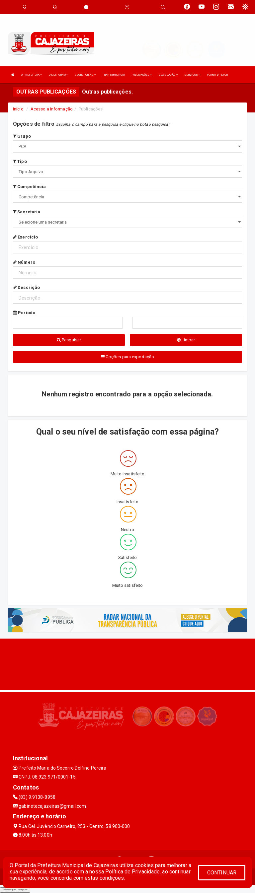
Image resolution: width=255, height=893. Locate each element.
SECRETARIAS (85, 74)
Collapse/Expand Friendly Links (15, 890)
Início (18, 108)
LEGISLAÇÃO (168, 74)
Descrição (26, 287)
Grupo (22, 136)
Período (24, 312)
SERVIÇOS (192, 74)
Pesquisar (69, 339)
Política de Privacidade (132, 871)
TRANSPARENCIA (113, 74)
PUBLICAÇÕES (141, 74)
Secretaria (26, 211)
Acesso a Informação (52, 108)
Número (24, 262)
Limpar (186, 339)
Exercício (25, 237)
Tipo (20, 161)
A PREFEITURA (31, 74)
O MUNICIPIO (58, 74)
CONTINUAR (221, 872)
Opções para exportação (127, 356)
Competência (29, 186)
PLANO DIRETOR (217, 74)
